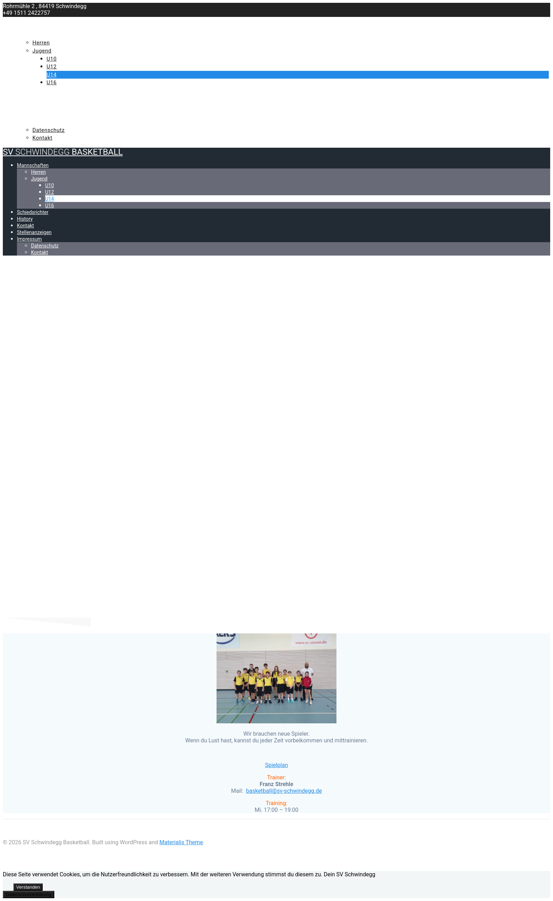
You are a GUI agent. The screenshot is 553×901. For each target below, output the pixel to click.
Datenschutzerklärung (28, 894)
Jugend (41, 51)
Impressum (33, 122)
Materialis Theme (181, 842)
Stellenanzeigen (43, 114)
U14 (52, 75)
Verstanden (28, 887)
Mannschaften (40, 35)
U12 (52, 66)
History (29, 98)
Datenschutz (48, 130)
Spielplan (276, 765)
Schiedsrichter (40, 90)
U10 (52, 59)
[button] (284, 790)
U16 (52, 82)
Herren (41, 42)
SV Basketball (63, 21)
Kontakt (30, 106)
